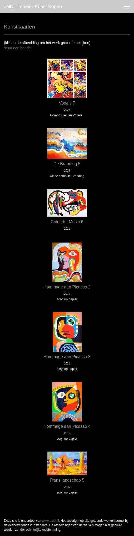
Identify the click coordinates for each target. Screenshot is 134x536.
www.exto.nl (50, 521)
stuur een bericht (17, 48)
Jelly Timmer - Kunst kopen (33, 6)
